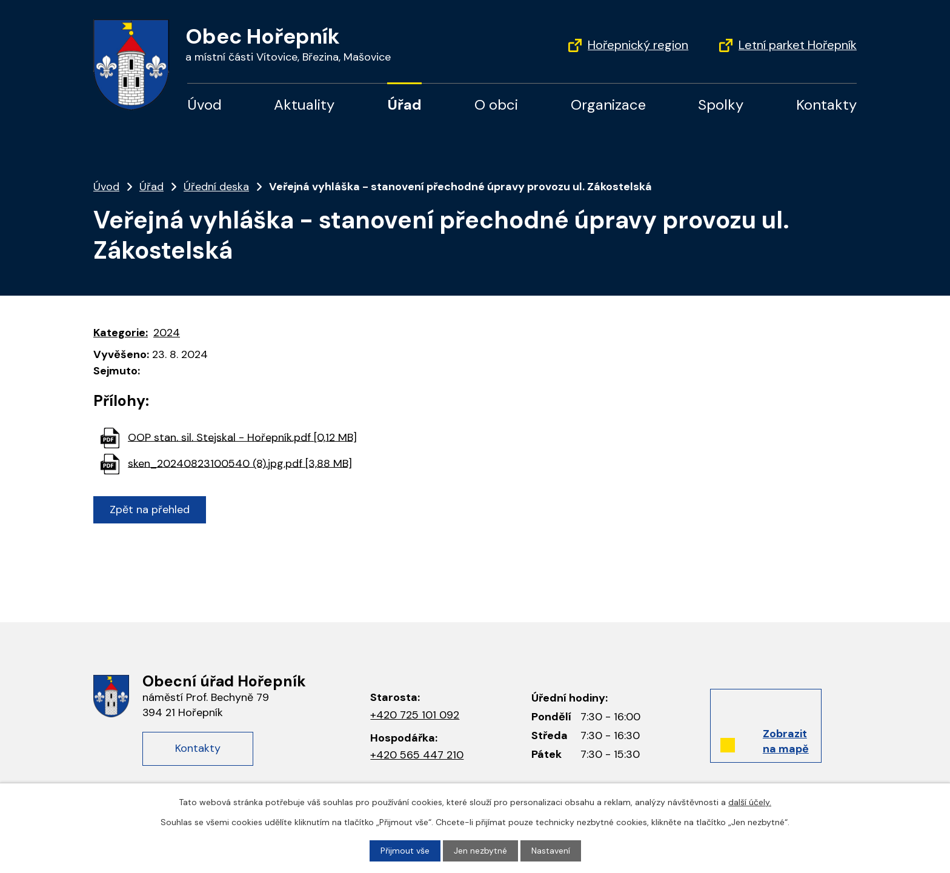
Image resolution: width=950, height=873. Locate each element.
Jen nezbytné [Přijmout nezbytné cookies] (480, 850)
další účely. (749, 802)
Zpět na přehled (150, 509)
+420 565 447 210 (416, 755)
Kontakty (826, 104)
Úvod (204, 104)
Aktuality (304, 104)
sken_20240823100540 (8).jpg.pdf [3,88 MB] (240, 463)
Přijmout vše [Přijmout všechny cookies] (405, 850)
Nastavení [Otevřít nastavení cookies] (550, 850)
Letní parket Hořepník (798, 45)
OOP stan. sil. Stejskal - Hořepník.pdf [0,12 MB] (242, 437)
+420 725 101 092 (414, 715)
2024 (166, 332)
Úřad (404, 104)
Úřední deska (216, 186)
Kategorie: (120, 332)
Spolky (720, 104)
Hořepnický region (638, 45)
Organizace (608, 104)
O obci (496, 104)
